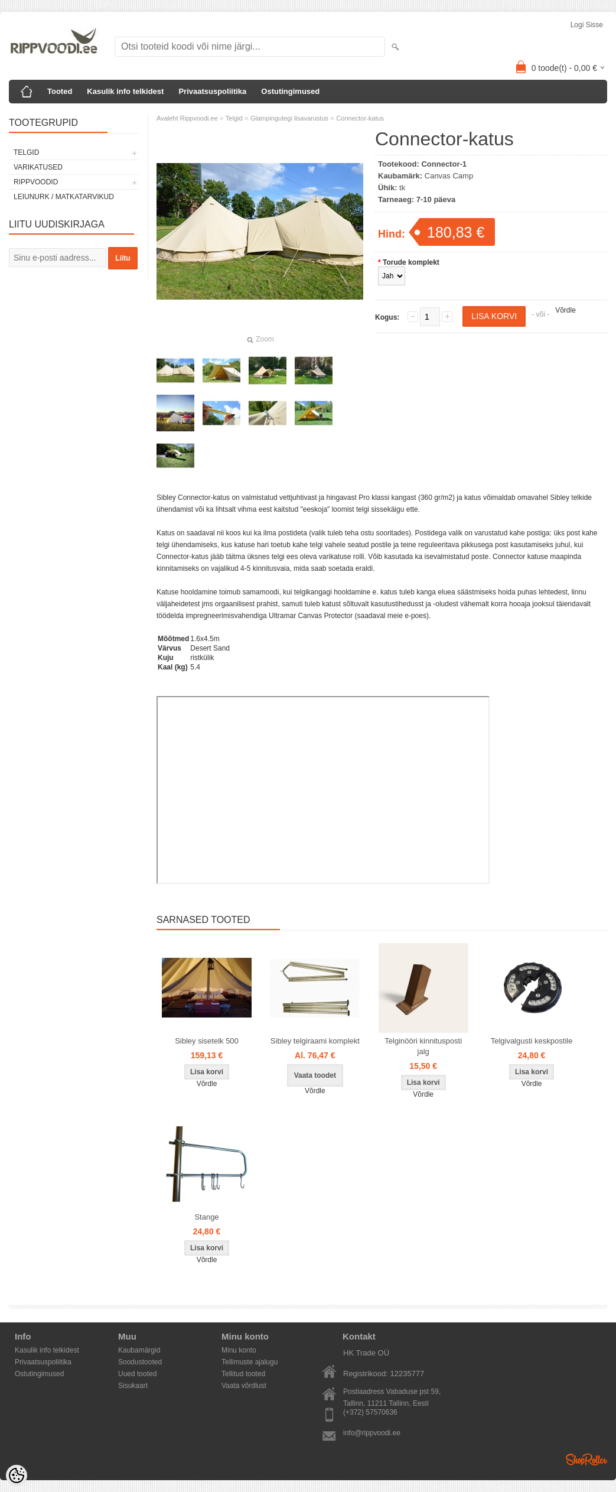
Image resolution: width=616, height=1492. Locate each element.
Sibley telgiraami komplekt (315, 1040)
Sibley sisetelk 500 (207, 1040)
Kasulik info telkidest (125, 91)
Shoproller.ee (586, 1459)
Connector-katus (360, 118)
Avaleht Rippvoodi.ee (188, 118)
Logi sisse (587, 25)
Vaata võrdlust (243, 1386)
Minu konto (238, 1350)
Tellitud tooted (243, 1374)
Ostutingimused (290, 91)
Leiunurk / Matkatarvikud (64, 197)
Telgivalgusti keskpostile (532, 1040)
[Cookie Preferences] (16, 1475)
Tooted (59, 91)
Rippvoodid (36, 182)
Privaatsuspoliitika (212, 91)
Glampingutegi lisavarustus (289, 118)
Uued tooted (137, 1374)
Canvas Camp (449, 175)
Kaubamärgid (139, 1350)
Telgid (26, 152)
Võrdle (565, 310)
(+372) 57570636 (370, 1412)
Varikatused (38, 167)
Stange (206, 1217)
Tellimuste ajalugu (249, 1362)
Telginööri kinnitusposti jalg (423, 1046)
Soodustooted (140, 1362)
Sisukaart (133, 1386)
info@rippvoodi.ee (371, 1433)
